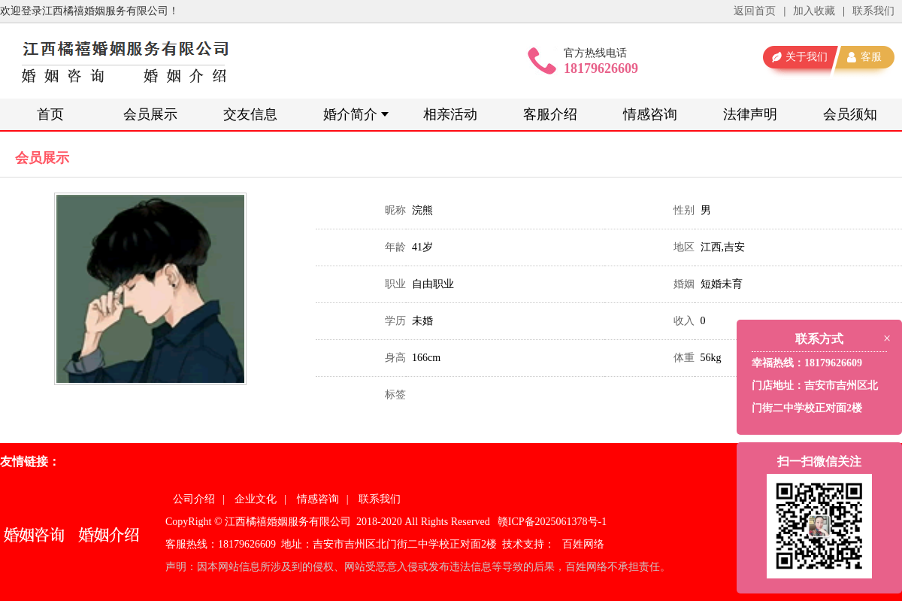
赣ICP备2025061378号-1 (552, 521)
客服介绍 (550, 114)
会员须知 (850, 114)
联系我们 (873, 11)
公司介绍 (194, 499)
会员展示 (150, 114)
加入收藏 (814, 11)
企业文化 (256, 499)
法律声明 (750, 114)
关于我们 (806, 56)
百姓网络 (583, 544)
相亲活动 (450, 114)
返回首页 (755, 11)
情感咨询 (650, 114)
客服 (871, 56)
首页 (50, 114)
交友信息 (250, 114)
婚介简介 (350, 114)
